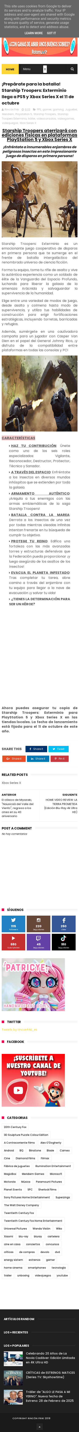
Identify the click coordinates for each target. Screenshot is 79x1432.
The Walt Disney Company (21, 1205)
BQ (21, 1150)
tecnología (59, 1267)
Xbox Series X (28, 123)
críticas (8, 1252)
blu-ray (23, 1236)
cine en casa (12, 1244)
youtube (62, 1275)
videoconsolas (46, 118)
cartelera (53, 1236)
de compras (27, 1252)
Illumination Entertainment (53, 1166)
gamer (47, 109)
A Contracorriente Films (19, 1142)
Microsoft (56, 1174)
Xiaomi (8, 1236)
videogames (66, 118)
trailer (8, 1275)
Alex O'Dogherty (50, 1142)
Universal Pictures (15, 1228)
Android (9, 1150)
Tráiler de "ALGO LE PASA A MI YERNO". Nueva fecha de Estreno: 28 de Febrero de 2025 (50, 1396)
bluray (38, 1236)
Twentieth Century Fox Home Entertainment (33, 1221)
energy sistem (13, 1260)
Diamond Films (25, 1158)
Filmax (45, 1158)
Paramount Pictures (49, 1182)
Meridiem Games (33, 1174)
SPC (30, 1189)
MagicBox (10, 1174)
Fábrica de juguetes (17, 1166)
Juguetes (71, 109)
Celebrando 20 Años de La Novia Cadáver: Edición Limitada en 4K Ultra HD (50, 1357)
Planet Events (13, 1189)
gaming (58, 109)
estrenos (34, 1260)
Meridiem (8, 114)
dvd (57, 1252)
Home (10, 69)
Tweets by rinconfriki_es (19, 1030)
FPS (39, 109)
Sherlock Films (47, 1189)
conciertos (33, 1244)
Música (25, 1182)
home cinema (13, 1267)
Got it (51, 33)
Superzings (63, 1197)
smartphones (37, 1267)
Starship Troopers (44, 114)
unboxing (23, 1275)
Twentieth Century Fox (19, 1213)
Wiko (59, 1228)
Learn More (34, 33)
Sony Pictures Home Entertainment (27, 1197)
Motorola (10, 1182)
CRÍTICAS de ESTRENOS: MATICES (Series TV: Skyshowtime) (50, 1375)
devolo (44, 1252)
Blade (50, 1150)
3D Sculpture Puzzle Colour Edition (26, 1135)
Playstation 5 (23, 114)
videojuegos (10, 123)
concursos (52, 1244)
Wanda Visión (41, 1228)
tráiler (31, 118)
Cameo (65, 1150)
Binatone (35, 1150)
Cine (7, 1158)
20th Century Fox (15, 1127)
